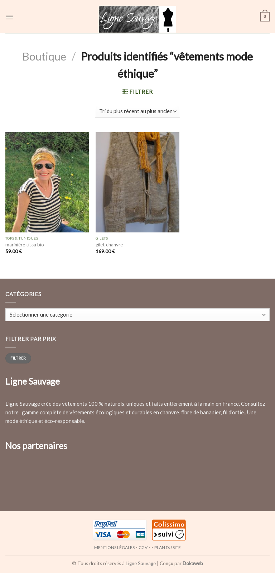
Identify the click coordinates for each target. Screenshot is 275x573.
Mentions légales (114, 547)
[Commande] (137, 111)
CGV (143, 547)
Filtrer (18, 358)
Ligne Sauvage (141, 563)
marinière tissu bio (24, 244)
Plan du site (167, 547)
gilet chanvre (109, 244)
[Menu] (9, 16)
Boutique (44, 56)
